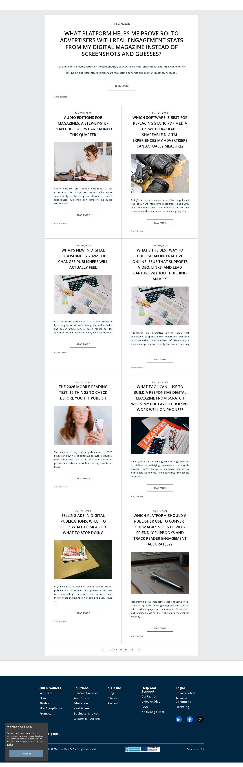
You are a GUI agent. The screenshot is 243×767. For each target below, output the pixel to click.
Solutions (89, 4)
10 (115, 654)
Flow (42, 703)
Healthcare (81, 713)
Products (69, 4)
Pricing (150, 4)
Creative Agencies (85, 698)
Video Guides (151, 706)
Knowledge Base (153, 716)
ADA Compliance (50, 713)
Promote (45, 718)
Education (80, 708)
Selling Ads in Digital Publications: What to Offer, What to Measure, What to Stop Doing (83, 528)
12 (126, 654)
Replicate (45, 698)
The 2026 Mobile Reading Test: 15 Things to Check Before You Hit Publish (83, 396)
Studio (44, 708)
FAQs (145, 711)
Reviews (113, 708)
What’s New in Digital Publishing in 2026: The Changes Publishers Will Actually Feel (83, 262)
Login (184, 4)
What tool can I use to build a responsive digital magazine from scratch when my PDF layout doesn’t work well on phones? (160, 402)
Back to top (195, 753)
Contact (165, 4)
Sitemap (113, 703)
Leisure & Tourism (86, 723)
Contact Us (149, 701)
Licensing (182, 711)
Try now (202, 4)
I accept (26, 753)
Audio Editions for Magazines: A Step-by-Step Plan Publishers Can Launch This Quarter (83, 129)
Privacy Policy (185, 698)
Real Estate (81, 703)
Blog (111, 698)
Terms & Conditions (183, 704)
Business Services (86, 718)
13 (132, 654)
